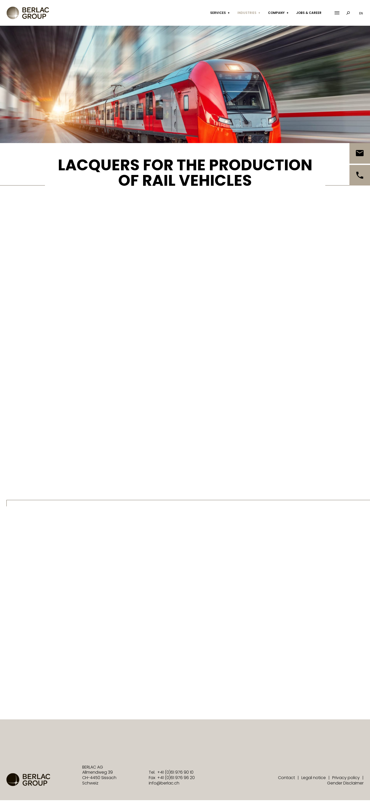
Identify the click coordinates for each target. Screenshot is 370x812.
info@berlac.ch (164, 783)
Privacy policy (346, 778)
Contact (286, 778)
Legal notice (313, 778)
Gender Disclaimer (345, 783)
